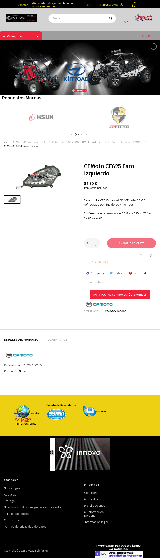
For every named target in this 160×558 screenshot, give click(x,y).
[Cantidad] (92, 243)
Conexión (90, 493)
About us (10, 494)
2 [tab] (77, 135)
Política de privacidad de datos (25, 526)
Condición (11, 371)
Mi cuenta (112, 5)
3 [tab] (82, 135)
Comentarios (57, 339)
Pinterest (140, 273)
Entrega (9, 501)
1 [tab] (72, 135)
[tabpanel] (41, 117)
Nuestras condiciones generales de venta (32, 507)
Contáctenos (13, 520)
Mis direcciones (94, 505)
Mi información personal (94, 513)
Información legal (96, 522)
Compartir (97, 273)
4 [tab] (87, 135)
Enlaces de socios (16, 514)
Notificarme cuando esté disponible (120, 294)
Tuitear (119, 273)
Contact (23, 5)
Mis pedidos (92, 499)
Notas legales (13, 488)
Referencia (91, 311)
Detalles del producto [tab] (21, 339)
